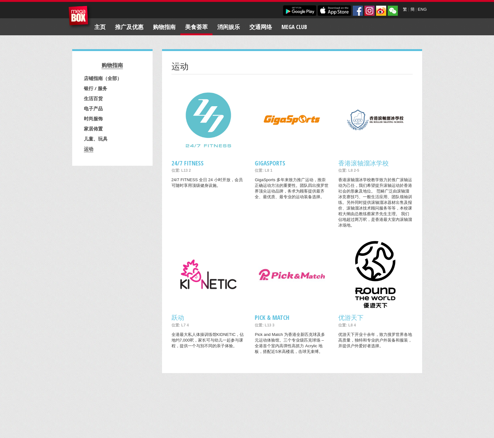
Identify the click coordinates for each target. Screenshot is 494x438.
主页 (100, 27)
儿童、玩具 (96, 138)
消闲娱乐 (228, 27)
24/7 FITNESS (187, 163)
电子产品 (93, 108)
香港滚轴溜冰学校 (363, 163)
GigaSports (270, 163)
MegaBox (80, 17)
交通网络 (260, 27)
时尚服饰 (93, 118)
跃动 (177, 317)
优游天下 (350, 317)
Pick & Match (272, 317)
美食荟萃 (196, 27)
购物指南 (164, 27)
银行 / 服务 (95, 88)
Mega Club (294, 27)
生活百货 (93, 98)
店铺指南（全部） (103, 78)
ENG (422, 9)
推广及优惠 (129, 27)
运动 (88, 149)
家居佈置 (93, 128)
